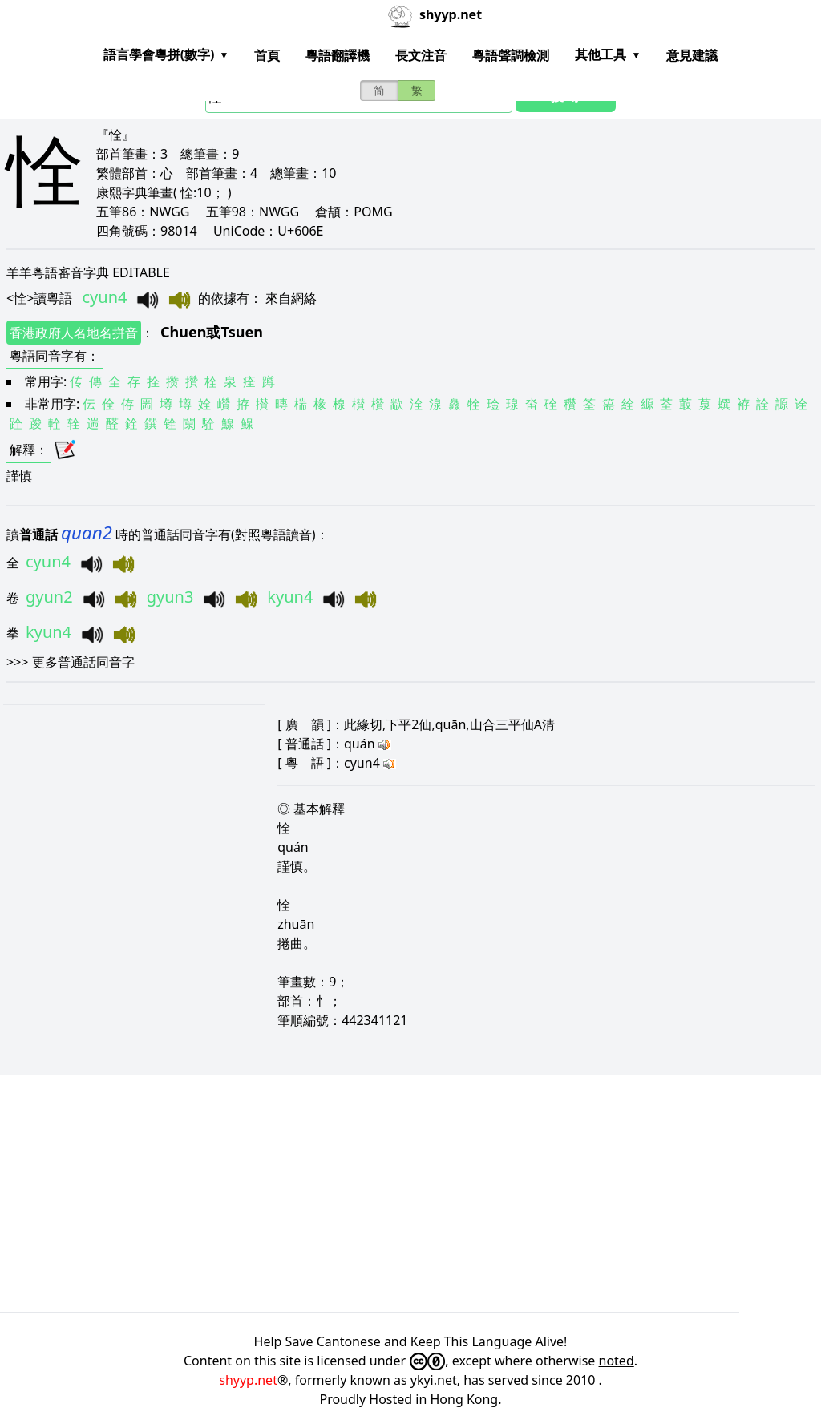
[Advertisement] (410, 1193)
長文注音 (421, 55)
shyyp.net (248, 1380)
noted (616, 1361)
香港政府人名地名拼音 (74, 332)
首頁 (267, 55)
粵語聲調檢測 (510, 55)
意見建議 (692, 55)
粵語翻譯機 (337, 55)
